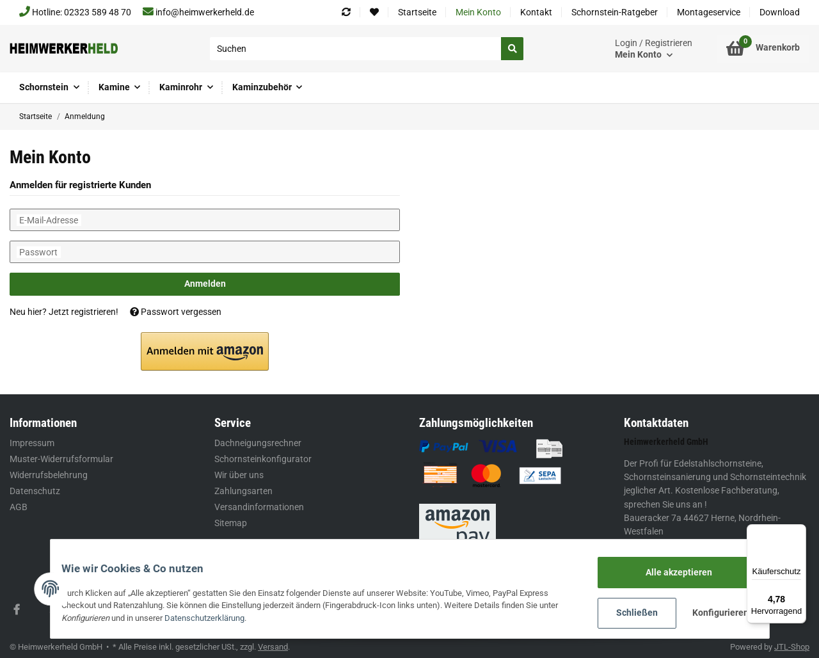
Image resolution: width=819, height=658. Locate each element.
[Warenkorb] (763, 49)
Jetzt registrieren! (83, 312)
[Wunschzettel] (374, 12)
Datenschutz (35, 491)
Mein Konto (478, 12)
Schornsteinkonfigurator (263, 459)
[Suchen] (356, 48)
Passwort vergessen (175, 312)
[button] (653, 49)
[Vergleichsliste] (346, 12)
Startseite (417, 12)
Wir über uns (239, 475)
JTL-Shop (791, 647)
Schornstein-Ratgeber (614, 12)
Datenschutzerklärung (213, 618)
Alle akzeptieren (671, 573)
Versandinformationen (259, 507)
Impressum (32, 443)
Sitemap (230, 523)
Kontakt (536, 12)
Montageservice (708, 12)
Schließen (629, 613)
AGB (19, 507)
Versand (273, 647)
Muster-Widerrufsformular (61, 459)
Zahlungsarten (243, 491)
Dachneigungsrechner (257, 443)
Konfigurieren (713, 613)
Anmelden (205, 283)
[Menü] (798, 532)
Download (779, 12)
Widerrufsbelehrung (49, 475)
